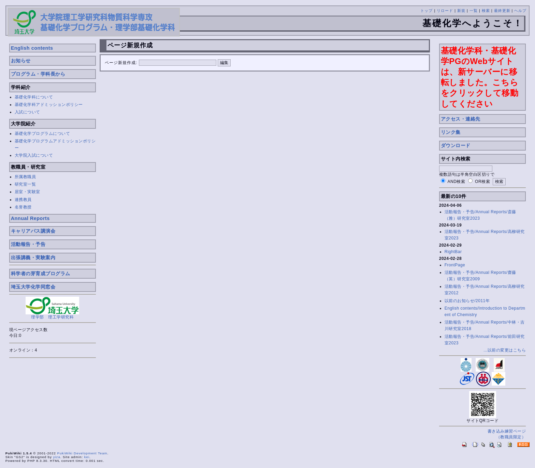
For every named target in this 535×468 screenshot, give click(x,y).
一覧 (473, 11)
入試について (27, 112)
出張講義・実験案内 (33, 257)
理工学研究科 (61, 317)
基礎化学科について (34, 97)
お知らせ (21, 60)
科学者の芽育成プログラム (40, 273)
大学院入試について (34, 155)
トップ (426, 11)
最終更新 (502, 11)
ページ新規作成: (121, 62)
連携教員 (23, 199)
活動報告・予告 (28, 244)
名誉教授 (23, 207)
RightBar (453, 251)
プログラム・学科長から (38, 74)
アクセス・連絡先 (460, 119)
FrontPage (455, 265)
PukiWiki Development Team (82, 453)
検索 (486, 11)
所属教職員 (25, 176)
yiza (56, 457)
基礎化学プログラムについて (42, 133)
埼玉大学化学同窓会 (33, 287)
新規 (461, 11)
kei (86, 457)
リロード (445, 11)
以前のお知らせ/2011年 (467, 300)
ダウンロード (456, 145)
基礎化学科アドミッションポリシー (49, 104)
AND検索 (456, 181)
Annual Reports (30, 218)
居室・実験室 (27, 191)
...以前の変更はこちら (504, 350)
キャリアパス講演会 (33, 231)
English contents (32, 48)
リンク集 (451, 132)
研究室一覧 (25, 184)
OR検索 (482, 181)
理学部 (37, 317)
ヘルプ (520, 11)
